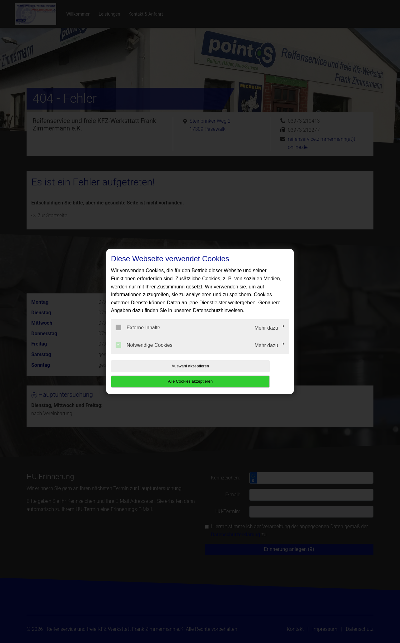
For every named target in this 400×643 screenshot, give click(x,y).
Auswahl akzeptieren (151, 373)
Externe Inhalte (138, 335)
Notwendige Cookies (144, 352)
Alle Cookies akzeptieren (249, 373)
